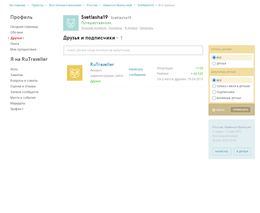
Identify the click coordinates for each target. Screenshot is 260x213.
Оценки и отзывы (23, 86)
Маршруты (17, 103)
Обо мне (16, 32)
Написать (146, 28)
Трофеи (15, 109)
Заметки (16, 75)
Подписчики (223, 92)
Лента (14, 44)
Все (217, 57)
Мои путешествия (23, 49)
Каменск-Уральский (117, 5)
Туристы (37, 5)
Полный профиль (94, 28)
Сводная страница (24, 27)
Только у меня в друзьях (231, 86)
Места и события (23, 98)
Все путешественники (65, 5)
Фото (14, 69)
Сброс (220, 110)
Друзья (16, 38)
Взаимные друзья (226, 98)
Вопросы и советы (24, 81)
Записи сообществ (24, 92)
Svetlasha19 (146, 5)
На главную (17, 5)
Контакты (115, 28)
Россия (92, 5)
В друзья (131, 28)
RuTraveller (102, 64)
